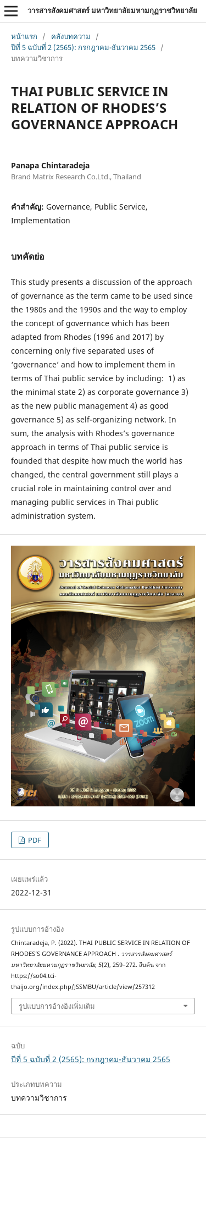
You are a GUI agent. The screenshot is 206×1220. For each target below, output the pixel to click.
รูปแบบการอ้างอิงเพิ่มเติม (57, 1006)
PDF (33, 840)
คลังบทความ (71, 36)
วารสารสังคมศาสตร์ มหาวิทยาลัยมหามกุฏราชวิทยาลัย (112, 10)
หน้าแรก (24, 36)
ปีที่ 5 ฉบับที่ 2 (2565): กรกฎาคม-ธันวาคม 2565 (83, 47)
